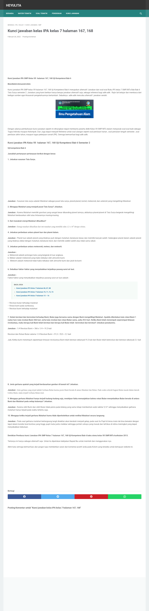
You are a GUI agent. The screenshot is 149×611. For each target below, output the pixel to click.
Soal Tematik (43, 9)
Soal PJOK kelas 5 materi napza (121, 100)
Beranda (11, 9)
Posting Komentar (29, 34)
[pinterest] (64, 534)
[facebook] (19, 534)
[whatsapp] (86, 534)
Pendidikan (58, 9)
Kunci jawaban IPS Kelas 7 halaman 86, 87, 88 (33, 303)
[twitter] (41, 534)
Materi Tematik (26, 9)
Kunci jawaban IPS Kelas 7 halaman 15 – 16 (32, 310)
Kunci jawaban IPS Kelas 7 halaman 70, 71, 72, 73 (34, 307)
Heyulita (15, 3)
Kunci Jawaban (74, 9)
